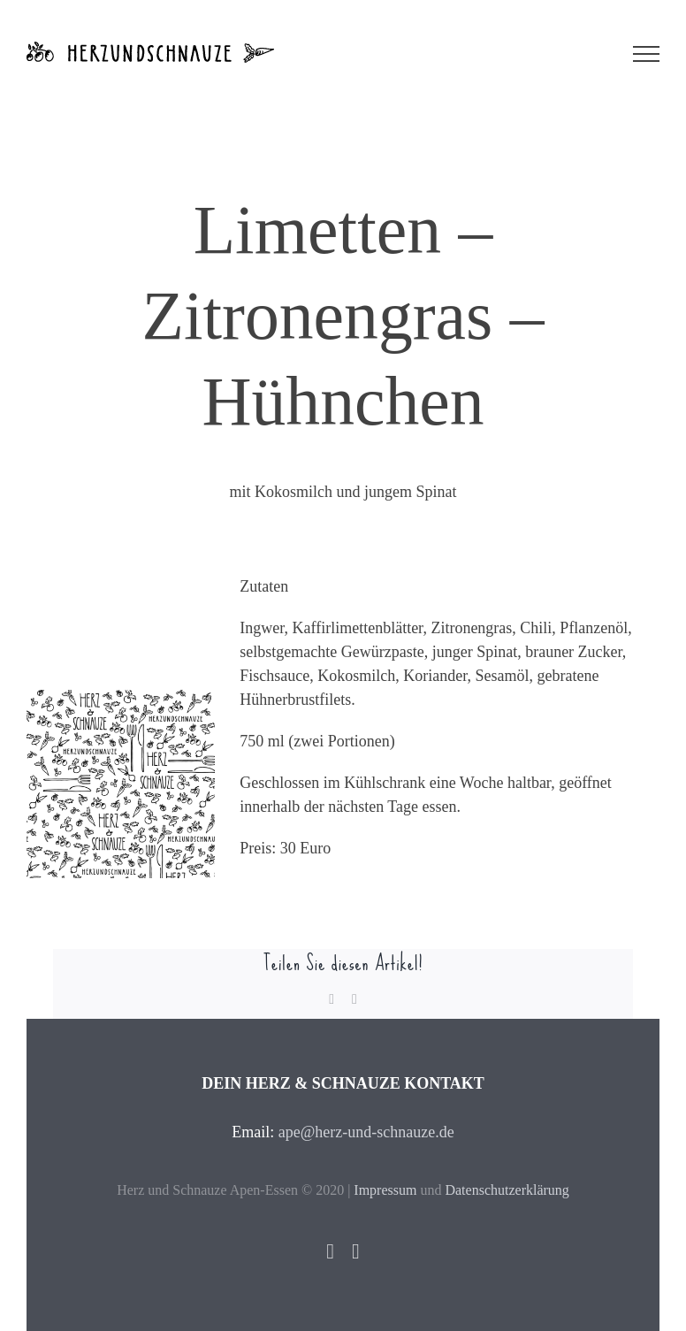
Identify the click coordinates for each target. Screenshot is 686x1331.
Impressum (385, 1189)
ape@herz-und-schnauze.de (366, 1132)
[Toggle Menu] (646, 54)
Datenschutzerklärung (506, 1189)
